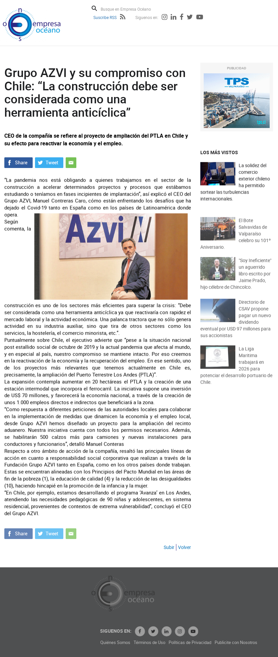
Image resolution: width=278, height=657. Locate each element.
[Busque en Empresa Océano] (130, 9)
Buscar (94, 8)
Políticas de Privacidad (216, 642)
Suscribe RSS (105, 17)
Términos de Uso (176, 642)
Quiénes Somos (142, 642)
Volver (184, 547)
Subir (169, 547)
